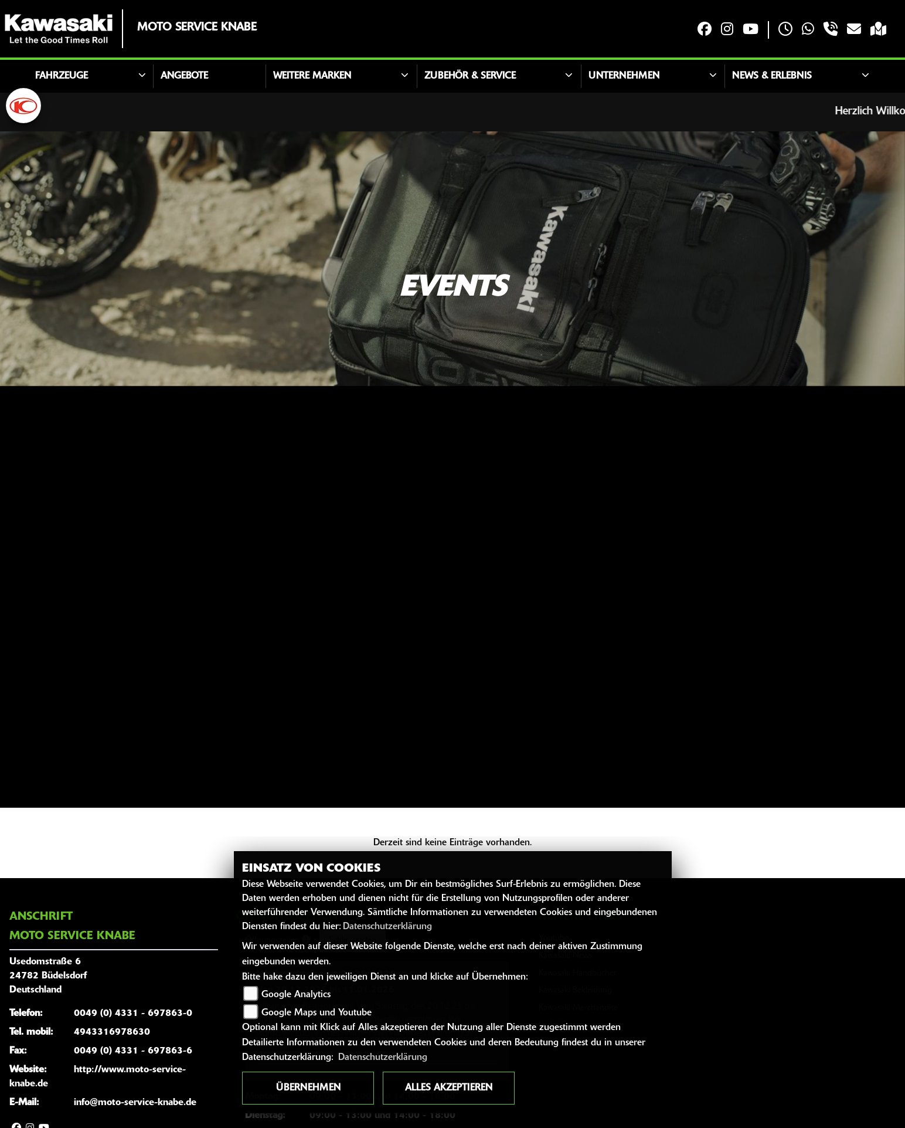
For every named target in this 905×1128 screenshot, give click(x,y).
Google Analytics (296, 995)
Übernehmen (308, 1088)
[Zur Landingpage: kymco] (23, 105)
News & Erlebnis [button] (772, 76)
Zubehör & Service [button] (470, 76)
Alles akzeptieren (448, 1088)
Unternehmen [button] (623, 76)
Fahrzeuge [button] (61, 76)
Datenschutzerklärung (387, 926)
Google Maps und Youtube (316, 1013)
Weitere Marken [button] (312, 76)
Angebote (184, 76)
